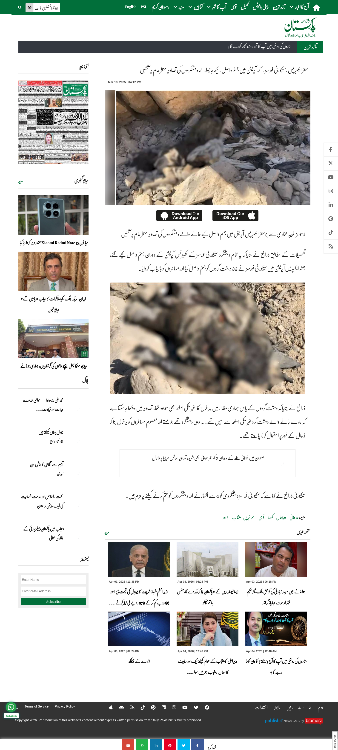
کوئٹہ (270, 517)
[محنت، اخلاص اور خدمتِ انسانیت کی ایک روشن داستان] (77, 504)
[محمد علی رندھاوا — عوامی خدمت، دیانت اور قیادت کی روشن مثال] (77, 408)
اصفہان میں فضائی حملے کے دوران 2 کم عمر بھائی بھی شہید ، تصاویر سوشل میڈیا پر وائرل (208, 457)
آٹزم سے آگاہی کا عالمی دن (46, 464)
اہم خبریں (249, 517)
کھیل (245, 7)
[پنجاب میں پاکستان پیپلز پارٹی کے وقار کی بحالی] (77, 536)
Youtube (331, 177)
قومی (233, 7)
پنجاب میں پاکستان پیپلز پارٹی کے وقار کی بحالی (43, 533)
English (131, 7)
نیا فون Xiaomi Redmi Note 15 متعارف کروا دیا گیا (54, 243)
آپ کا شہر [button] (216, 7)
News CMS (292, 720)
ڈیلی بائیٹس (261, 7)
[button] (20, 7)
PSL (144, 7)
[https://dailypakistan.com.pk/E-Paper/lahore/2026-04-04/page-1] (53, 122)
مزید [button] (178, 7)
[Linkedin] (161, 707)
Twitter (331, 163)
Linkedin (331, 205)
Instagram (331, 191)
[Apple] (108, 707)
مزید (107, 532)
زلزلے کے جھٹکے (139, 661)
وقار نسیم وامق (56, 441)
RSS (331, 246)
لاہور (226, 517)
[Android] (118, 707)
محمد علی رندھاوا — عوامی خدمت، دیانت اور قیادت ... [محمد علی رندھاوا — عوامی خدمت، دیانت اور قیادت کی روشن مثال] (43, 405)
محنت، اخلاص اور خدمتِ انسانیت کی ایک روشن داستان (42, 501)
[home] (317, 7)
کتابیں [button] (195, 7)
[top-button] (17, 709)
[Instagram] (171, 707)
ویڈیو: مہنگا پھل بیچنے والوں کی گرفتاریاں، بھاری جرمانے (53, 366)
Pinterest (331, 219)
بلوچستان (281, 517)
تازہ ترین (279, 7)
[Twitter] (193, 707)
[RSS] (129, 707)
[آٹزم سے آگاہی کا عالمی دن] (77, 472)
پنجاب (236, 517)
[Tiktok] (140, 707)
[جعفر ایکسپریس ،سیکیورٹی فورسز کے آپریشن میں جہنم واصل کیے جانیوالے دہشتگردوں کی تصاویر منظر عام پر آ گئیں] (197, 744)
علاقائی (294, 517)
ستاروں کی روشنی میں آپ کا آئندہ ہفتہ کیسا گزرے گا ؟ (260, 46)
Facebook (331, 149)
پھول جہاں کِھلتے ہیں (50, 432)
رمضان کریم (160, 7)
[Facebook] (204, 707)
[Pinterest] (150, 707)
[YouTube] (182, 707)
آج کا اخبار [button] (299, 7)
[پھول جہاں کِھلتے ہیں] (77, 440)
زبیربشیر (60, 473)
